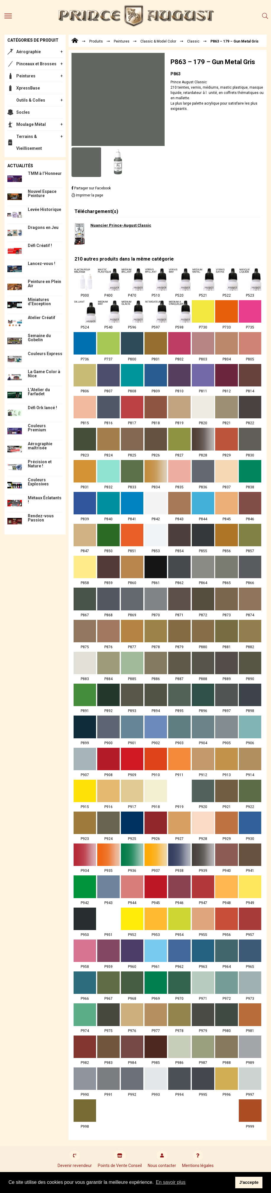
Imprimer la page (87, 195)
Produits (96, 41)
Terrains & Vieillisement (29, 142)
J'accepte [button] (249, 1182)
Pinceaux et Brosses (36, 63)
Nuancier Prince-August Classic (120, 225)
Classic (193, 41)
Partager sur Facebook (91, 188)
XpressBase (28, 88)
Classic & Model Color (158, 41)
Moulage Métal (31, 124)
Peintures (25, 76)
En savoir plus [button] (171, 1182)
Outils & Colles (30, 100)
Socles (23, 112)
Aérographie (28, 51)
